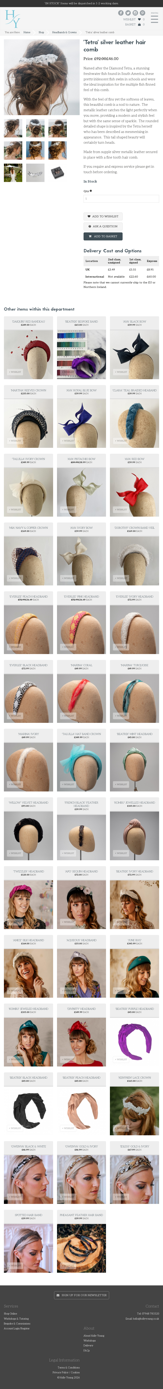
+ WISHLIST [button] (15, 372)
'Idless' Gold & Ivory (134, 1146)
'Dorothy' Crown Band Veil (134, 528)
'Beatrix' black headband (28, 1077)
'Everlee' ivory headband (134, 596)
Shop (41, 32)
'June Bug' (135, 940)
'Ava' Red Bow (134, 459)
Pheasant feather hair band (81, 1215)
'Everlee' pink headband (81, 596)
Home (27, 32)
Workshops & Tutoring (16, 1318)
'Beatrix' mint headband (134, 734)
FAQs (87, 1350)
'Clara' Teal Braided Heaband (134, 390)
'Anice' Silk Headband (28, 940)
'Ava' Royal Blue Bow (81, 390)
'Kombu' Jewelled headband (134, 802)
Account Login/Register (17, 1328)
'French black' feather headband (81, 804)
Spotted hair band (28, 1215)
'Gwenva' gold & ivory (81, 1146)
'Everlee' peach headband (28, 596)
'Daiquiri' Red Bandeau (28, 321)
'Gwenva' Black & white (28, 1146)
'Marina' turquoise (134, 665)
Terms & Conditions (69, 1367)
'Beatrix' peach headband (81, 1077)
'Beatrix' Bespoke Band (81, 321)
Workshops (90, 1340)
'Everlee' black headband (28, 665)
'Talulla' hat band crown (81, 734)
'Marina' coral (81, 665)
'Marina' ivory (28, 734)
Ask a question (105, 226)
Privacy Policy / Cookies (66, 1372)
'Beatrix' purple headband (134, 1009)
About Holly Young (94, 1335)
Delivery (88, 1345)
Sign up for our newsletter (82, 1295)
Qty (88, 191)
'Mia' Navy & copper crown (28, 528)
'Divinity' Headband (81, 1009)
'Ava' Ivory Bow (81, 528)
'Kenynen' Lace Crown (134, 1077)
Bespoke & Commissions (17, 1323)
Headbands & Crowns (64, 32)
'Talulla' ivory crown (28, 459)
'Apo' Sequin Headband (81, 871)
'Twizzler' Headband (28, 871)
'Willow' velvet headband (28, 802)
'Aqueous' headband (81, 940)
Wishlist (133, 19)
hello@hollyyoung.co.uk (146, 1318)
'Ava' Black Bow (134, 321)
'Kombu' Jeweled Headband (28, 1009)
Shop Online (10, 1313)
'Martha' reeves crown (28, 390)
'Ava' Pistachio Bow (81, 459)
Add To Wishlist (105, 216)
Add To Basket (105, 236)
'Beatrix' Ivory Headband (134, 871)
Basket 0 (134, 24)
